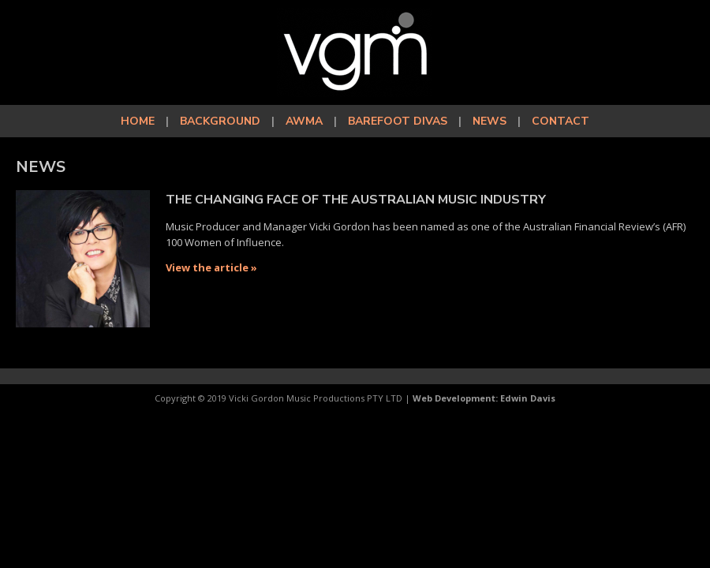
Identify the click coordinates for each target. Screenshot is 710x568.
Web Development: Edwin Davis (484, 398)
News (489, 121)
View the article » (211, 267)
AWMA (304, 121)
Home (138, 121)
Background (220, 121)
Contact (560, 121)
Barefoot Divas (397, 121)
